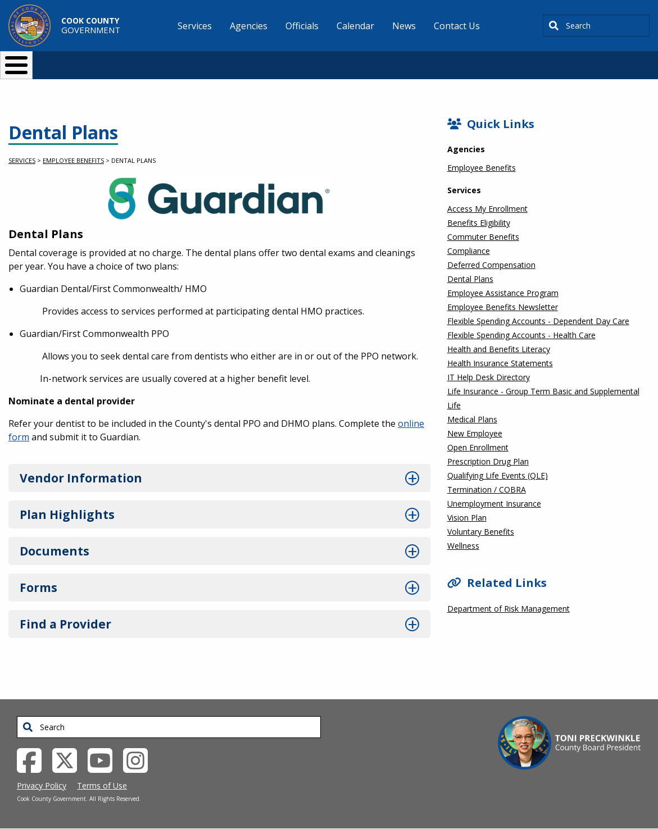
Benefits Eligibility (478, 222)
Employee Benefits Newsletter (502, 307)
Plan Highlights (67, 514)
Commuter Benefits (483, 236)
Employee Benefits (73, 160)
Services (21, 160)
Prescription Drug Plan (488, 461)
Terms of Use (102, 785)
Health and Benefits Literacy (498, 349)
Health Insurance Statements (500, 363)
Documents (54, 551)
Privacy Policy (41, 785)
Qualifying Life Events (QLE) (497, 475)
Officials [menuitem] (302, 26)
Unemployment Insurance (494, 503)
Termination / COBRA (486, 489)
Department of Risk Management (508, 608)
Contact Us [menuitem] (457, 26)
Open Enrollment (478, 447)
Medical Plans (472, 419)
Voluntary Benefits (480, 531)
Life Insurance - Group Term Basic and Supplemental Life (543, 398)
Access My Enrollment (487, 208)
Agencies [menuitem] (248, 26)
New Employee (474, 433)
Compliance (468, 250)
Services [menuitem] (195, 26)
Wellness (463, 545)
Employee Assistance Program (503, 293)
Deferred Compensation (491, 264)
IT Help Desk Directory (488, 377)
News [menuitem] (404, 26)
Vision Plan (467, 517)
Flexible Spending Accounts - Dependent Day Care (538, 321)
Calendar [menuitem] (355, 26)
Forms (38, 587)
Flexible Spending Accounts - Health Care (521, 335)
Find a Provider (65, 624)
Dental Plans (470, 279)
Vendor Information (81, 478)
